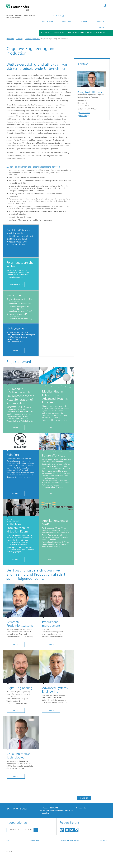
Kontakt (85, 21)
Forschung (59, 33)
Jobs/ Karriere (68, 21)
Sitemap (103, 840)
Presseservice (48, 21)
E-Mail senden (84, 113)
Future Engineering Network (19, 299)
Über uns (45, 33)
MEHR (15, 350)
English (101, 27)
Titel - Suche (104, 5)
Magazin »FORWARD (50, 808)
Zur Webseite (15, 284)
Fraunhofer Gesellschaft (53, 16)
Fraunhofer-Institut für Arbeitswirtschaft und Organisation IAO (20, 17)
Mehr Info (83, 116)
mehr (15, 644)
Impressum (34, 840)
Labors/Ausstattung (89, 33)
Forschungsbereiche (32, 39)
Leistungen (73, 33)
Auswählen (36, 830)
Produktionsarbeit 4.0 (17, 314)
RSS (8, 840)
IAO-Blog (100, 21)
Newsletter (82, 808)
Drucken (84, 798)
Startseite (10, 39)
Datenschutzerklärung (69, 840)
